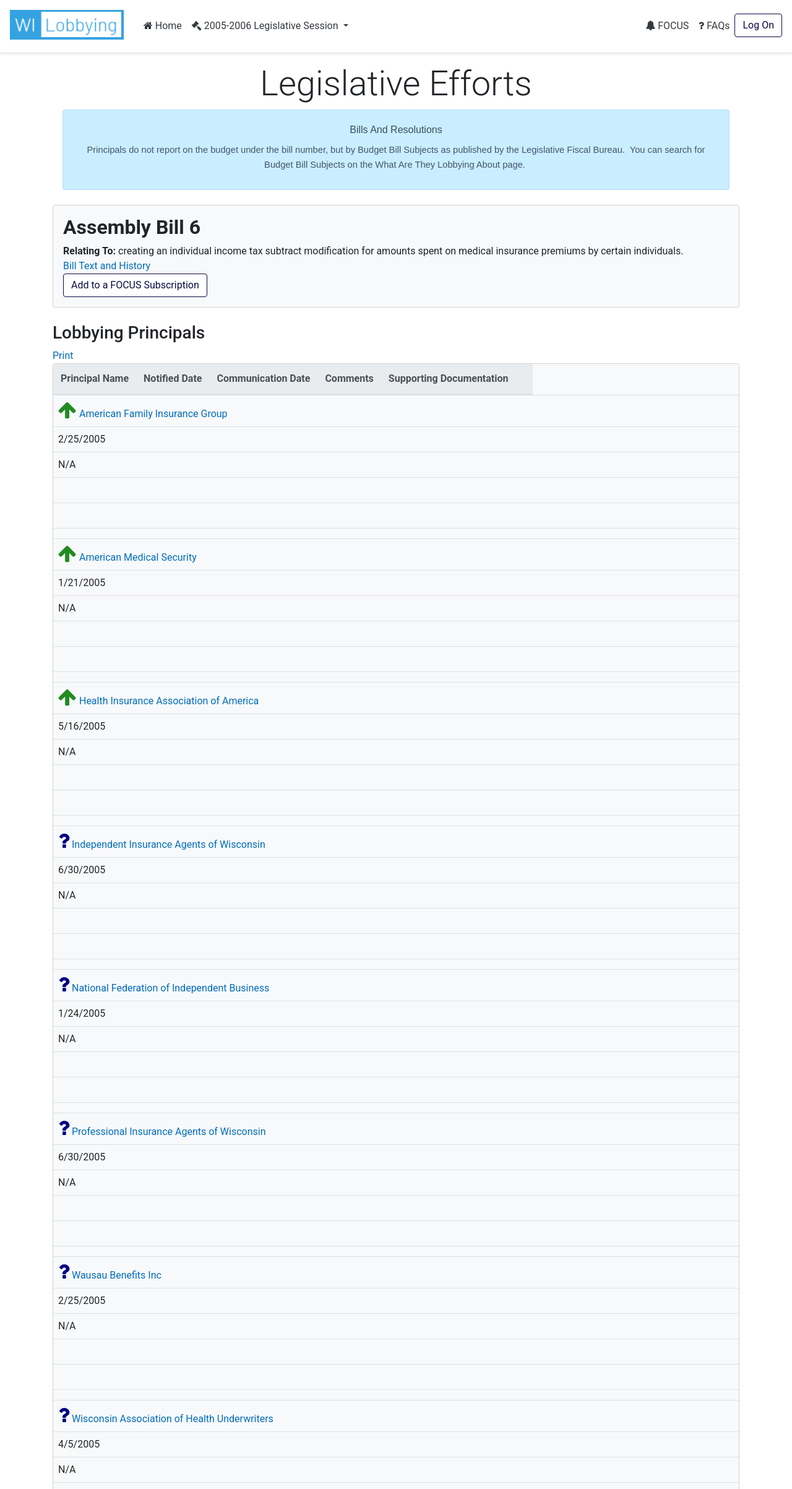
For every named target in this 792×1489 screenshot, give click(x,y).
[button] (69, 25)
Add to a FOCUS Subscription (135, 285)
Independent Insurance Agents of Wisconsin (168, 844)
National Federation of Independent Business (170, 988)
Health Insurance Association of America (169, 701)
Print (63, 355)
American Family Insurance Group (153, 414)
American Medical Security (138, 557)
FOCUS (667, 26)
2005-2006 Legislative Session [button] (266, 26)
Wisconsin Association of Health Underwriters (172, 1419)
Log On (758, 25)
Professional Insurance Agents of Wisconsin (169, 1131)
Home (163, 26)
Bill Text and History (106, 266)
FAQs (714, 26)
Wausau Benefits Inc (116, 1275)
